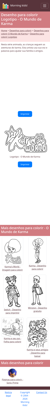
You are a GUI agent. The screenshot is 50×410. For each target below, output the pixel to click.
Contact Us (41, 392)
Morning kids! (14, 6)
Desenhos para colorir (20, 30)
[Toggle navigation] (44, 5)
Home (4, 30)
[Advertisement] (25, 82)
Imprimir (25, 114)
